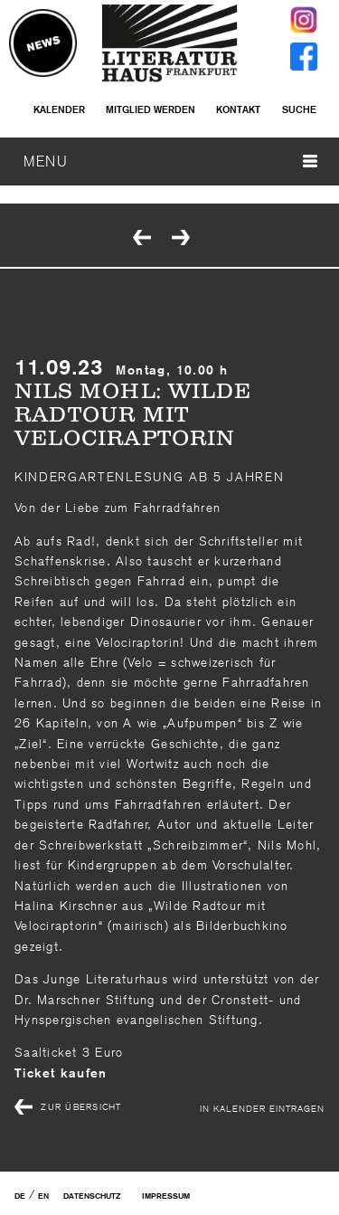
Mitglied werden (150, 109)
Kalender (59, 109)
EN (43, 1196)
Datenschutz (91, 1196)
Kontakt (238, 109)
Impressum (166, 1196)
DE (19, 1196)
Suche (299, 109)
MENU (170, 161)
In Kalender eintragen (262, 1108)
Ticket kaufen (60, 1073)
